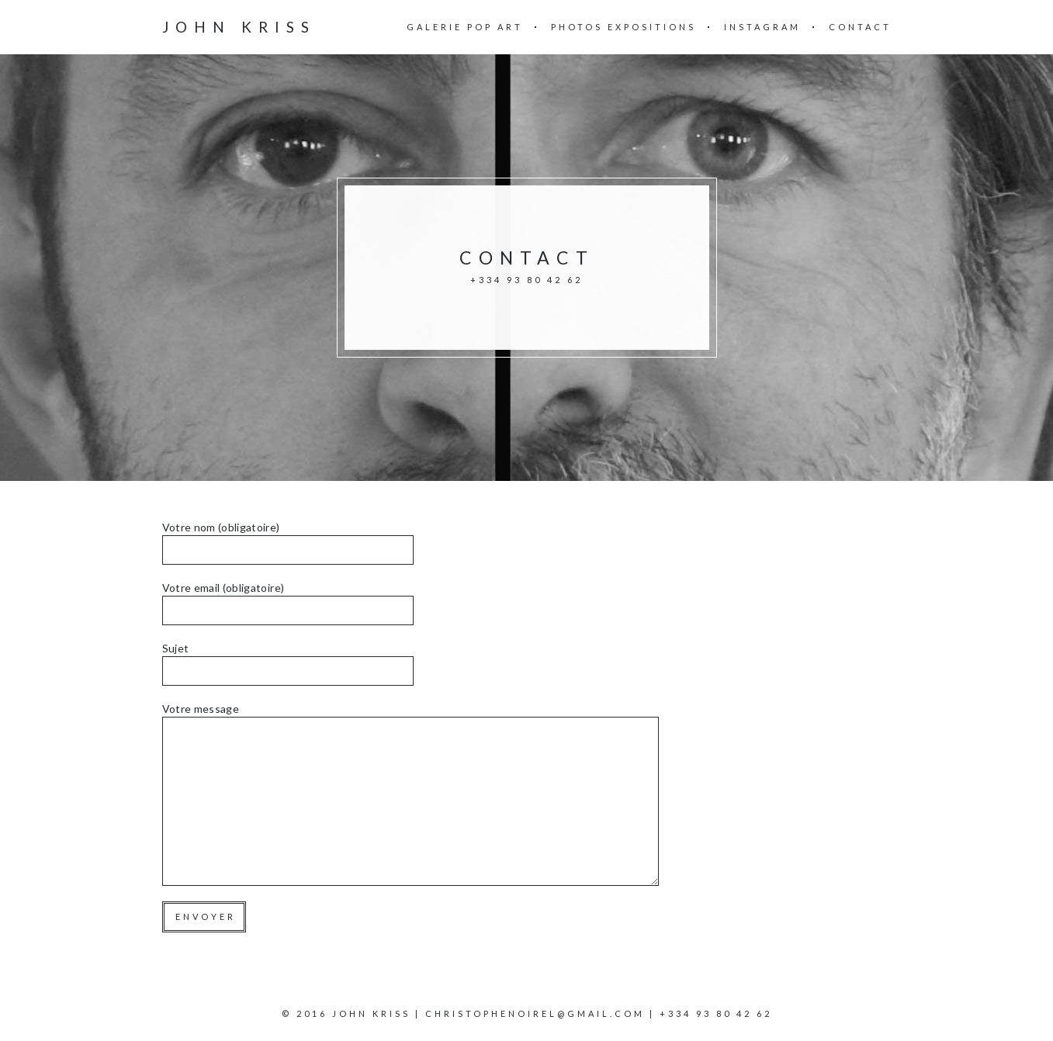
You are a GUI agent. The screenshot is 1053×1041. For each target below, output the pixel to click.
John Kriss (239, 27)
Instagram (762, 27)
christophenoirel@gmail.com (535, 1013)
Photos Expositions (623, 27)
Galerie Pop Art (465, 27)
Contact (860, 27)
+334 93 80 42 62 (716, 1013)
